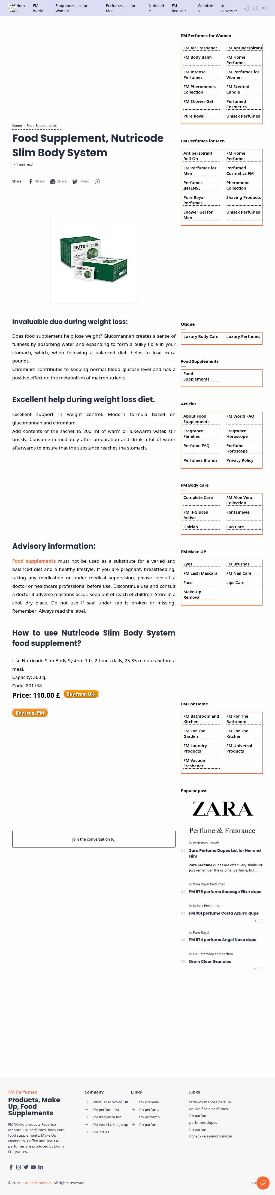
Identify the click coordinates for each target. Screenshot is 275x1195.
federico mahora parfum (210, 1102)
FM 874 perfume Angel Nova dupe (222, 939)
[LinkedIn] (41, 1167)
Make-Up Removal (192, 594)
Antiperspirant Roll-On (197, 155)
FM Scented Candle (237, 89)
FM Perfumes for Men (199, 170)
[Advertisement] (94, 71)
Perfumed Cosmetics (236, 103)
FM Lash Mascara (200, 573)
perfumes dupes (203, 1122)
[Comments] (258, 921)
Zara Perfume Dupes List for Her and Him (225, 853)
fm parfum (198, 1115)
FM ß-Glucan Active (195, 514)
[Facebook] (11, 1167)
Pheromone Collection (238, 185)
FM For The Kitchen (237, 733)
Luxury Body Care (200, 336)
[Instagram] (19, 1167)
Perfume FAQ (196, 445)
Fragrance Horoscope (237, 433)
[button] (246, 8)
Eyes (187, 564)
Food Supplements (196, 376)
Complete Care (198, 497)
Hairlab (190, 526)
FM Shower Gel (198, 101)
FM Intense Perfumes (194, 74)
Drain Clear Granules (210, 961)
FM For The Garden (194, 733)
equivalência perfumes (208, 1108)
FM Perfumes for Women (242, 74)
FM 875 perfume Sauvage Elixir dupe (225, 891)
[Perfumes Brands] (206, 843)
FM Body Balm (197, 57)
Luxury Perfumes (243, 336)
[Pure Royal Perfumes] (209, 884)
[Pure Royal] (201, 932)
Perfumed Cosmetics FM (240, 170)
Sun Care (235, 526)
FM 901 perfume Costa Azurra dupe (224, 913)
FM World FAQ (240, 416)
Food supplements (34, 561)
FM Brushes (238, 564)
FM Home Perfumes (236, 59)
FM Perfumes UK (37, 1182)
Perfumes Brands (200, 460)
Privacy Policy (239, 460)
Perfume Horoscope (237, 448)
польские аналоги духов (210, 1136)
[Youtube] (33, 1167)
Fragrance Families (193, 433)
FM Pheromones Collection (199, 89)
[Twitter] (26, 1167)
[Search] (255, 8)
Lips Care (235, 582)
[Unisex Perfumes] (206, 905)
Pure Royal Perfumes (194, 199)
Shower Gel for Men (198, 214)
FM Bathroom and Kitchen (201, 718)
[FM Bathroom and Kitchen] (213, 954)
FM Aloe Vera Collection (239, 500)
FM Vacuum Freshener (195, 762)
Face (187, 582)
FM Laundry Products (195, 748)
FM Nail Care (239, 573)
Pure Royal (194, 116)
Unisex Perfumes (243, 116)
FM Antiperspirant (244, 47)
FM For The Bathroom (237, 718)
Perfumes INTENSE (193, 185)
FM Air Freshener (200, 47)
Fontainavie (238, 512)
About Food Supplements (196, 418)
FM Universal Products (239, 748)
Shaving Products (243, 197)
